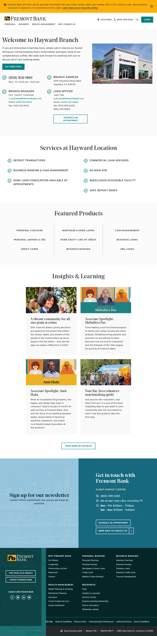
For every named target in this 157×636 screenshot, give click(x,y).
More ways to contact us (112, 530)
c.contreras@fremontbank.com (25, 98)
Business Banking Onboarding (95, 601)
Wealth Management (43, 24)
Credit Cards (29, 249)
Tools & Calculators (90, 605)
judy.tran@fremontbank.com (69, 98)
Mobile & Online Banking (92, 576)
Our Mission (53, 560)
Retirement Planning (57, 593)
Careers (51, 576)
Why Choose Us (66, 24)
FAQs (84, 589)
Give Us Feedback (141, 621)
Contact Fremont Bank (21, 580)
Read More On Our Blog (78, 446)
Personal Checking (30, 230)
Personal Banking (93, 556)
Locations (106, 19)
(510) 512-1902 (24, 102)
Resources (89, 584)
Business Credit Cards (125, 572)
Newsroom (53, 572)
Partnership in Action (57, 568)
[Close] (151, 6)
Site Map (49, 621)
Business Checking (124, 560)
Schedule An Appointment (113, 523)
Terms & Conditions (63, 621)
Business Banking (78, 249)
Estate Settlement (56, 605)
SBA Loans (127, 249)
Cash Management (127, 230)
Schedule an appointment (70, 119)
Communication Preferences (101, 621)
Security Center (89, 597)
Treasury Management (126, 576)
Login (147, 19)
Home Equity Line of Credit (78, 239)
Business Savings (123, 564)
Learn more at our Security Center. (80, 8)
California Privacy (124, 621)
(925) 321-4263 (69, 102)
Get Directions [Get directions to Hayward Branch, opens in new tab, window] (13, 66)
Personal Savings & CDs (30, 239)
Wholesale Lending (90, 609)
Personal (10, 24)
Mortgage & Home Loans (78, 230)
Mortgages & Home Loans (93, 568)
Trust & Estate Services (58, 601)
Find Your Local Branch (21, 573)
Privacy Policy (80, 621)
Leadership (53, 564)
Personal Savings (89, 564)
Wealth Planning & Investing (60, 589)
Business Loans (127, 239)
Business (24, 24)
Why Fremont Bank (59, 556)
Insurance (52, 597)
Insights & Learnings (91, 593)
